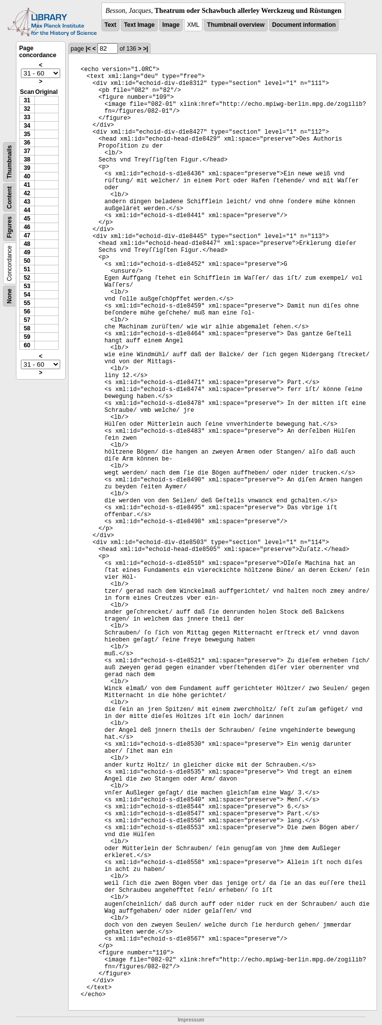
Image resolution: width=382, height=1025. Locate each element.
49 (27, 252)
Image (171, 24)
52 (27, 277)
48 (27, 243)
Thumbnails (9, 161)
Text (110, 24)
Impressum (191, 1020)
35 (27, 134)
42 (27, 193)
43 (27, 201)
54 (27, 294)
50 (27, 260)
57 (27, 319)
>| (145, 48)
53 (27, 286)
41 (27, 184)
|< (88, 48)
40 (27, 176)
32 (27, 108)
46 (27, 227)
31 (27, 100)
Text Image (139, 24)
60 (27, 345)
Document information (304, 24)
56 (27, 311)
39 (27, 167)
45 (27, 218)
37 (27, 151)
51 (27, 269)
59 (27, 336)
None (9, 296)
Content (9, 197)
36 (27, 142)
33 (27, 117)
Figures (9, 227)
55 (27, 303)
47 (27, 235)
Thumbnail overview (235, 24)
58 (27, 328)
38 (27, 159)
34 (27, 125)
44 (27, 210)
